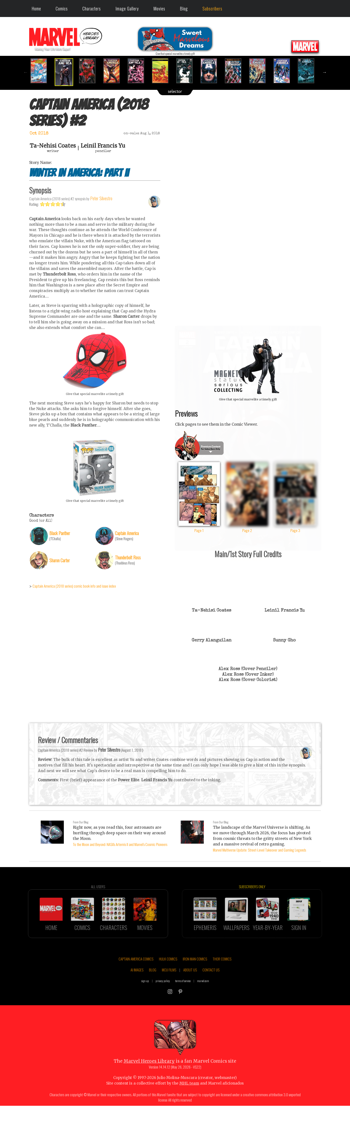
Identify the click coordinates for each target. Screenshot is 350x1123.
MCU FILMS (169, 983)
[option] (41, 71)
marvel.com (203, 993)
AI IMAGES (137, 983)
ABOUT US (190, 983)
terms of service (183, 993)
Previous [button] (25, 72)
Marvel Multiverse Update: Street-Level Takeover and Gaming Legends (259, 850)
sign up (145, 993)
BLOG (152, 983)
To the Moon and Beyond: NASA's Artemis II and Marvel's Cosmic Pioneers (120, 844)
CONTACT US (210, 983)
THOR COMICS (222, 971)
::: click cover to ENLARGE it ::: (248, 327)
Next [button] (324, 72)
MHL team (189, 1096)
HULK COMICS (168, 971)
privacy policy (163, 993)
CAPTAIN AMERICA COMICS (136, 971)
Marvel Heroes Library (149, 1074)
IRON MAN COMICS (195, 971)
